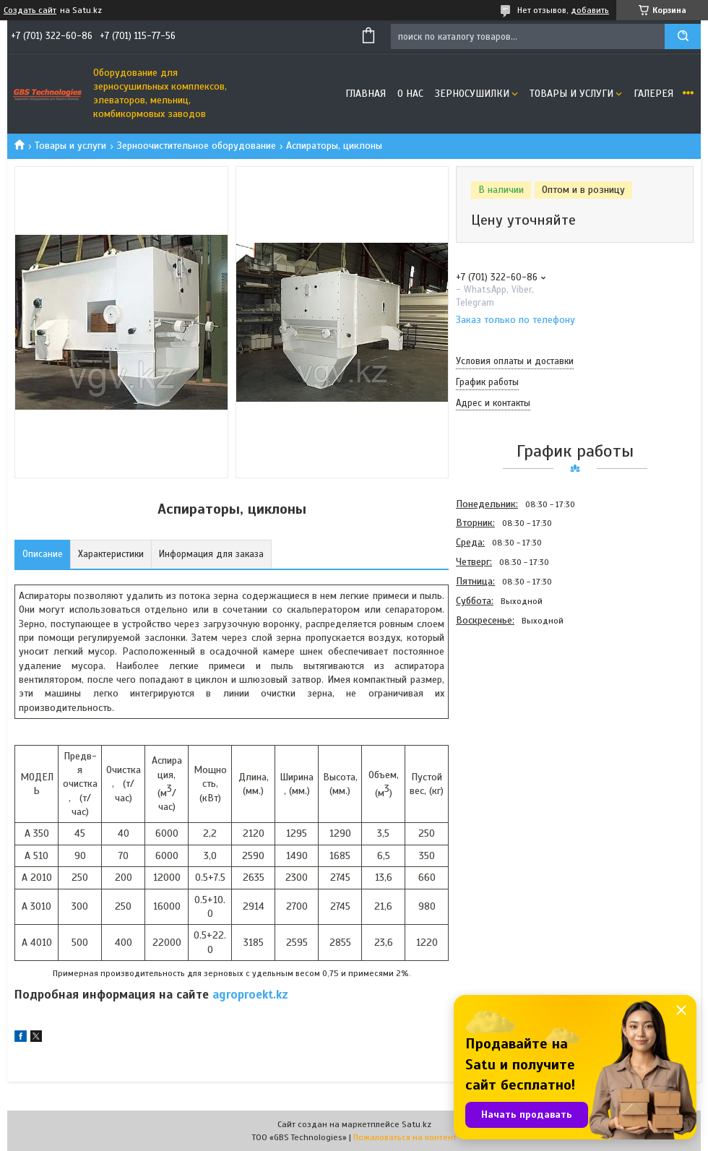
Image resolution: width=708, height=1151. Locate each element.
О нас (410, 93)
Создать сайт (30, 10)
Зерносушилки (472, 93)
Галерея (653, 93)
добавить (590, 10)
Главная (365, 93)
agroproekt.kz (250, 994)
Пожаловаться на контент (405, 1137)
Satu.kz (416, 1124)
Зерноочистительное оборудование (196, 145)
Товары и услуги (571, 93)
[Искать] (683, 36)
